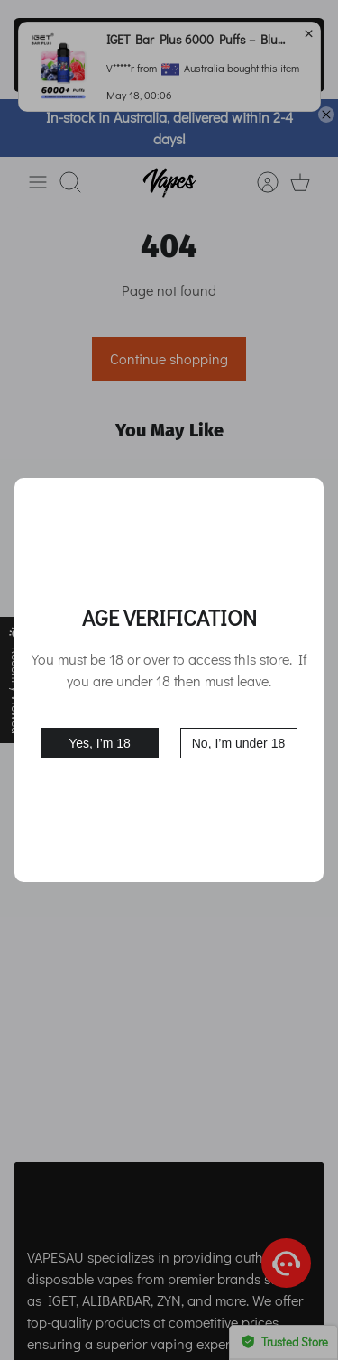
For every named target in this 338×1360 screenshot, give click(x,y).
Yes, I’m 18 (100, 743)
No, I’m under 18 (239, 743)
